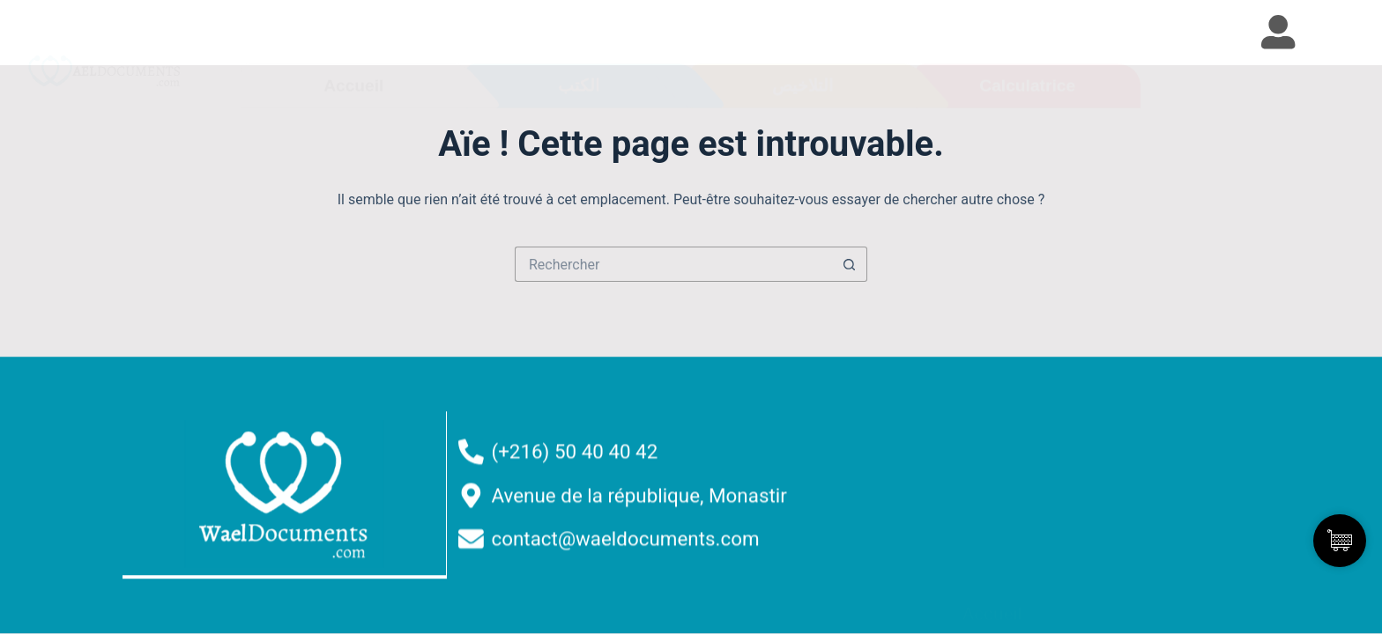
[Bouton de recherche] (849, 264)
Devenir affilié (1017, 531)
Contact (994, 572)
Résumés (1000, 491)
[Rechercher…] (673, 264)
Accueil (992, 410)
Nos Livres (1005, 450)
